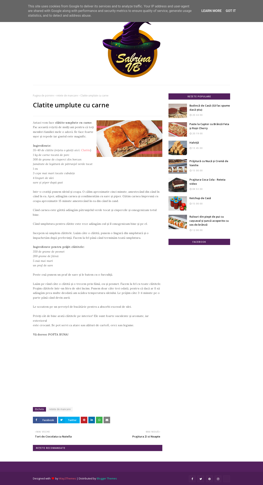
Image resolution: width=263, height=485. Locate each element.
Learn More (211, 11)
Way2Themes (67, 478)
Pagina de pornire (43, 95)
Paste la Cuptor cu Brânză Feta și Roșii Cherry (209, 126)
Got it (231, 11)
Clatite (85, 150)
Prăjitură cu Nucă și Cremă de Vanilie (208, 163)
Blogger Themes (107, 478)
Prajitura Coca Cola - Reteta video (207, 182)
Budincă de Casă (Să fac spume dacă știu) (209, 107)
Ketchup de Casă (200, 198)
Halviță (194, 142)
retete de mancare (67, 95)
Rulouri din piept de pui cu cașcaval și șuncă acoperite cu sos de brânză (209, 220)
